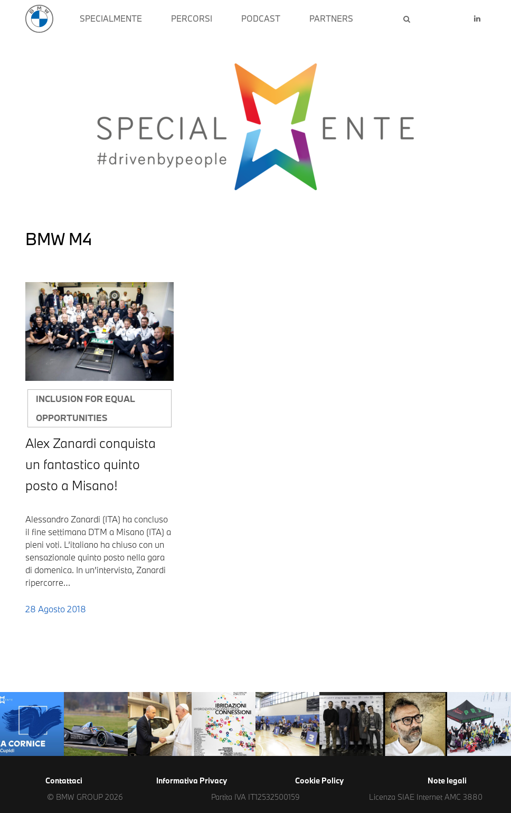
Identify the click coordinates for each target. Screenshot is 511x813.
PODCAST (260, 18)
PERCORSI (191, 18)
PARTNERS (331, 18)
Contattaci (63, 780)
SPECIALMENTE (111, 18)
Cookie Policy (319, 780)
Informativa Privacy (191, 780)
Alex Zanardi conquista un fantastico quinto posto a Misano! (90, 464)
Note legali (447, 780)
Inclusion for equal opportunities (85, 408)
